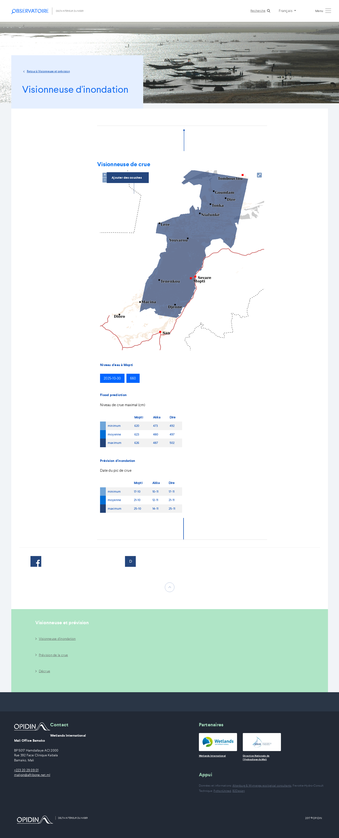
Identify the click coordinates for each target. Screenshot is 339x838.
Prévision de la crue (53, 655)
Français (286, 10)
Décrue (44, 671)
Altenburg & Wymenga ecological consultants (261, 785)
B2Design (238, 791)
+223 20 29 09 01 (26, 770)
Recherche (257, 11)
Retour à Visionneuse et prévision (48, 71)
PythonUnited (222, 791)
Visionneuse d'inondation (57, 638)
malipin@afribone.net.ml (32, 775)
